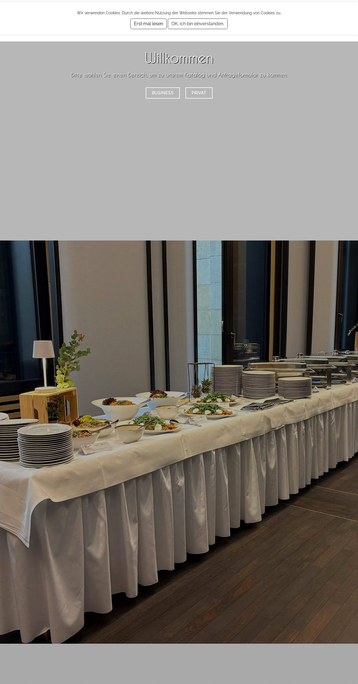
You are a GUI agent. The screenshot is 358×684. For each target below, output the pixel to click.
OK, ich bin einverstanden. (197, 23)
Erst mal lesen (148, 23)
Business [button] (163, 93)
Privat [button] (199, 93)
